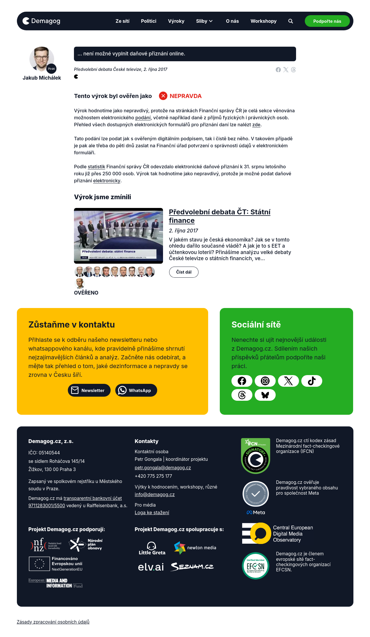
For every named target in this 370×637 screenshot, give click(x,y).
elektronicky (106, 180)
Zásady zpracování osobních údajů (53, 622)
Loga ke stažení (152, 512)
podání (143, 117)
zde (256, 124)
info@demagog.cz (155, 494)
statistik (96, 166)
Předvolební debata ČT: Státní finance (219, 216)
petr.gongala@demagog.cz (163, 467)
